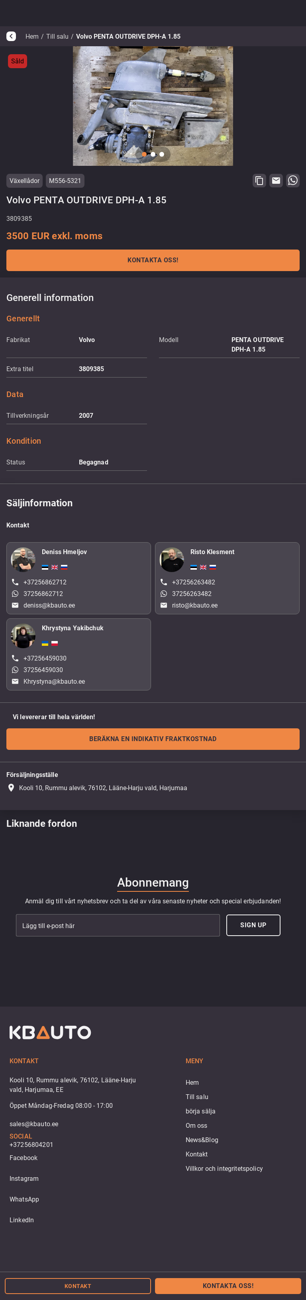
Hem (32, 36)
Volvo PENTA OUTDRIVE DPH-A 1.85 (128, 36)
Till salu (57, 36)
